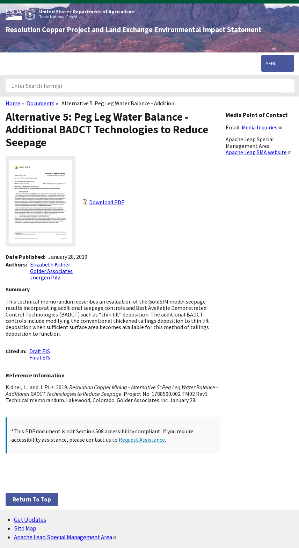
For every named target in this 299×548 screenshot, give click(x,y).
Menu (271, 63)
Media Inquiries (262, 127)
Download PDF (106, 202)
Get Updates (30, 520)
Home (13, 103)
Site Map (25, 528)
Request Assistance (142, 439)
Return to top (32, 499)
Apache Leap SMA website (259, 152)
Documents (40, 103)
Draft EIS (39, 351)
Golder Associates (51, 271)
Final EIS (39, 357)
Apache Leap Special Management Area (65, 537)
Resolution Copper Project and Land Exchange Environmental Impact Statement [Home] (134, 29)
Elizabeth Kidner (50, 264)
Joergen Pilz (45, 277)
